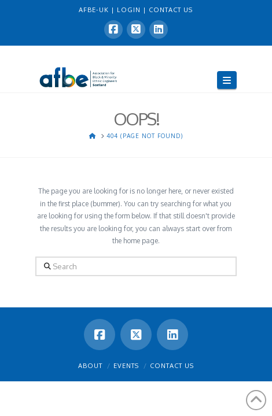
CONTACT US (171, 10)
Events (126, 366)
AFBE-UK (95, 10)
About (90, 366)
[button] (227, 80)
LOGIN (130, 10)
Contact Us (172, 366)
